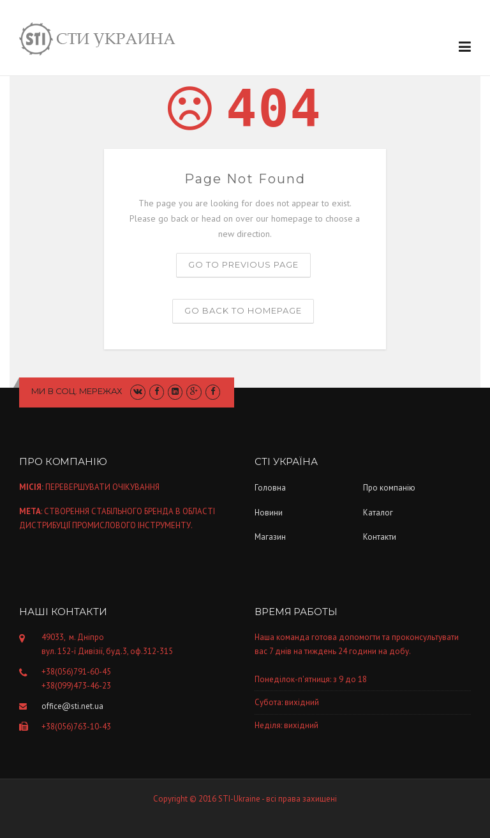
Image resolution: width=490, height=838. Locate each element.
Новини (269, 512)
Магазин (270, 536)
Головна (270, 487)
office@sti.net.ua (72, 706)
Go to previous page (243, 264)
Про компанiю (389, 487)
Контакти (379, 536)
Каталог (378, 512)
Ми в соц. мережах (76, 391)
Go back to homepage (243, 310)
